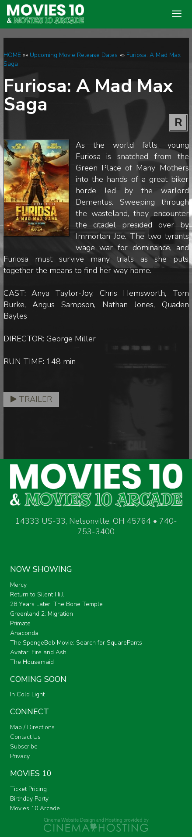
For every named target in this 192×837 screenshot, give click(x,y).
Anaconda (24, 633)
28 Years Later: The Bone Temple (56, 604)
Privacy (20, 756)
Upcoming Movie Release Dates (74, 55)
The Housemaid (32, 662)
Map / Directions (32, 727)
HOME (12, 55)
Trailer (31, 399)
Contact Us (25, 737)
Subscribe (24, 746)
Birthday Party (29, 798)
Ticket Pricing (28, 789)
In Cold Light (27, 694)
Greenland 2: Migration (41, 614)
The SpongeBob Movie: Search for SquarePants (76, 642)
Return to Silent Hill (37, 594)
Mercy (18, 585)
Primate (20, 623)
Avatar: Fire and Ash (38, 652)
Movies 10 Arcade (35, 808)
